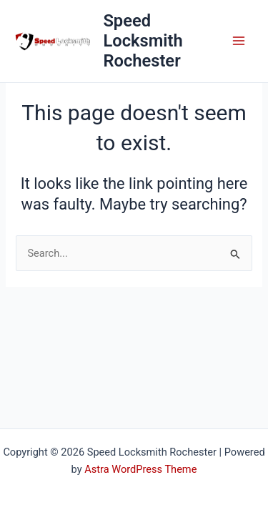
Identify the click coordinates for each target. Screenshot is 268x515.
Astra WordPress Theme (140, 469)
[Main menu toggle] (239, 41)
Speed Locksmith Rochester (142, 41)
